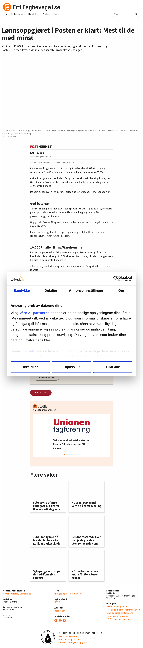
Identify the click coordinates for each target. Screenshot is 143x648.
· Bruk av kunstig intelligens (119, 613)
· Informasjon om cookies (118, 616)
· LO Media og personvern (118, 619)
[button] (105, 436)
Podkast (46, 14)
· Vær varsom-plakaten (69, 639)
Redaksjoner (18, 14)
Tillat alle (112, 367)
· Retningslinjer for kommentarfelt (123, 609)
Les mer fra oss (46, 377)
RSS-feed (58, 602)
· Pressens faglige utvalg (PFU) (73, 642)
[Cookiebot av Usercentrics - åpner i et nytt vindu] (119, 278)
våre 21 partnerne (34, 313)
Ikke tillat (30, 367)
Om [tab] (121, 291)
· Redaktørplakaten (67, 636)
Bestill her (59, 610)
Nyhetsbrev (34, 14)
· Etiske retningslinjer (116, 606)
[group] (71, 435)
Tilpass (71, 367)
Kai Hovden (37, 153)
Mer (56, 14)
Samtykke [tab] (22, 291)
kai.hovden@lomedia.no (40, 156)
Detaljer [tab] (51, 291)
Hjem (5, 14)
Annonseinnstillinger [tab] (86, 291)
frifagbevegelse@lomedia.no (17, 593)
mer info (28, 351)
